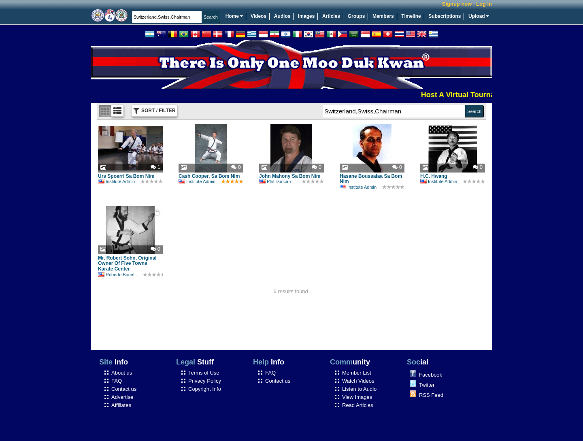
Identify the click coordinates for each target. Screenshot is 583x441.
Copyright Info (204, 389)
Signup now (457, 4)
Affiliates (121, 405)
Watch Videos (358, 381)
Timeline (411, 16)
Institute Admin (116, 181)
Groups (356, 16)
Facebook (430, 375)
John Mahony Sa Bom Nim (289, 176)
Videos (258, 16)
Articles (331, 16)
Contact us (123, 389)
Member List (356, 373)
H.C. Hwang (433, 176)
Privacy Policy (204, 381)
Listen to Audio (359, 389)
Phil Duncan (275, 181)
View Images (357, 397)
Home (234, 16)
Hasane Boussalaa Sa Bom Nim (371, 179)
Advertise (122, 397)
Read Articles (357, 405)
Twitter (426, 385)
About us (121, 373)
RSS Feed (431, 395)
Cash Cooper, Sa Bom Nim (209, 176)
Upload (478, 16)
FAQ (116, 381)
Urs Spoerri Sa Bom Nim (126, 176)
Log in (484, 4)
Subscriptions (444, 16)
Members (383, 16)
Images (306, 16)
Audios (282, 16)
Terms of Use (203, 373)
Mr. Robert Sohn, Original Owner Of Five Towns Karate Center (127, 263)
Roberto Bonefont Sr (122, 274)
